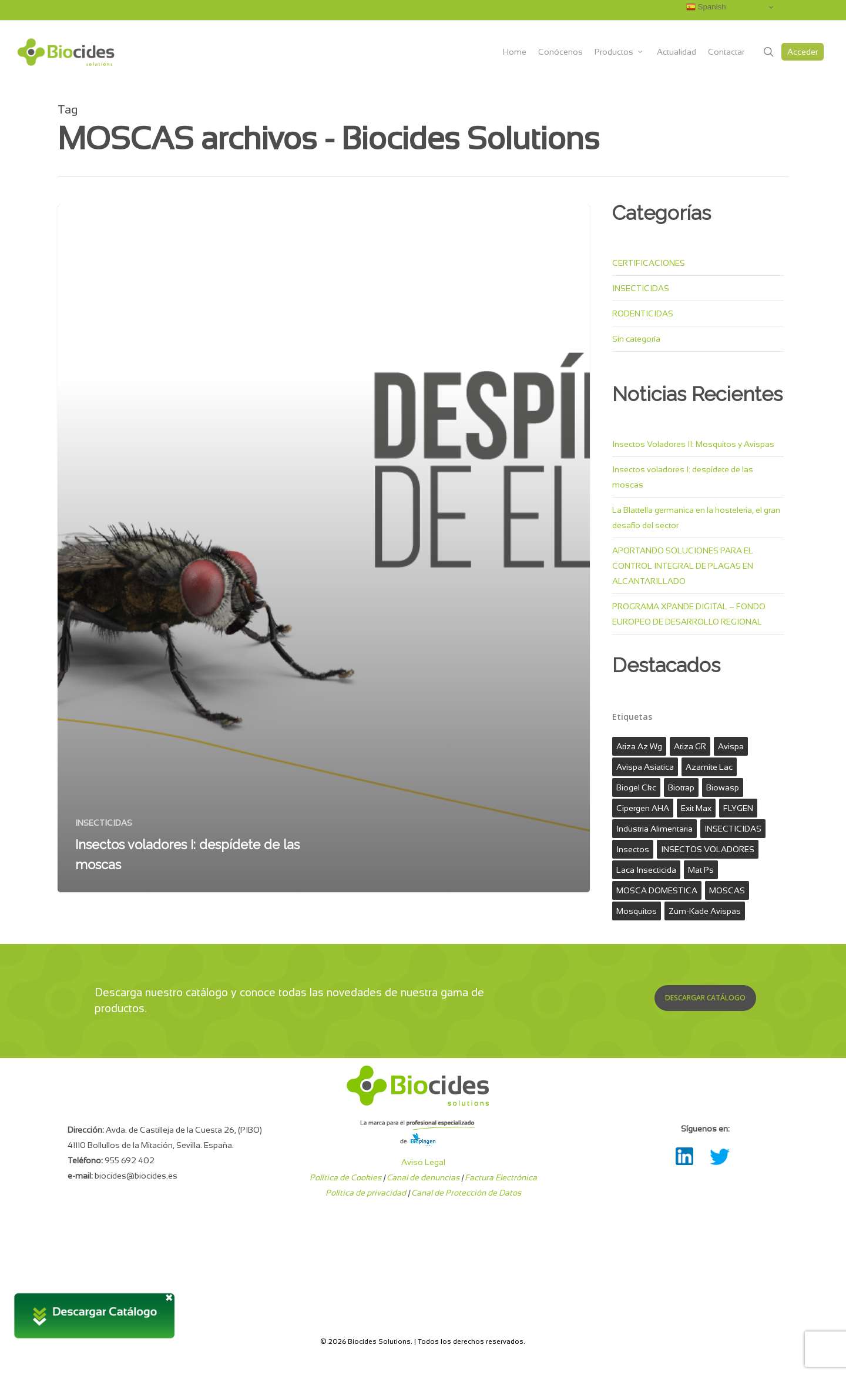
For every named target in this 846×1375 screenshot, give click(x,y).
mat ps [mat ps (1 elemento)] (701, 870)
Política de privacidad (365, 1192)
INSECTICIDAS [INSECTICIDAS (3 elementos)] (732, 828)
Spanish (706, 7)
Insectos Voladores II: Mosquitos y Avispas (693, 444)
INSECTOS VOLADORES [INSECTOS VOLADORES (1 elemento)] (707, 849)
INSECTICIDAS (103, 822)
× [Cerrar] (169, 1296)
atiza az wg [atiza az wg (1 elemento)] (639, 746)
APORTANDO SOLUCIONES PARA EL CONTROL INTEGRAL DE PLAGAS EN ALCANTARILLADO (682, 566)
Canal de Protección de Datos (466, 1192)
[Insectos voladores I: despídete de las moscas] (324, 548)
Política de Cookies (345, 1177)
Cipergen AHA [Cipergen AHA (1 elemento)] (642, 808)
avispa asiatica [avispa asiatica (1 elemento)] (645, 767)
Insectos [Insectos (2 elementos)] (632, 849)
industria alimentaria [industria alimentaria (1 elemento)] (654, 828)
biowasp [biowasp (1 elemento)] (722, 787)
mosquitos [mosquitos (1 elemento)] (636, 911)
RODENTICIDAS (642, 313)
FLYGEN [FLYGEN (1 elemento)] (738, 808)
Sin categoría (636, 338)
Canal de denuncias (423, 1177)
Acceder (802, 51)
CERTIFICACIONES (648, 263)
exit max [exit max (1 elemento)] (696, 808)
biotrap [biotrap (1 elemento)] (681, 787)
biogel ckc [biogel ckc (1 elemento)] (636, 787)
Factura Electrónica (501, 1177)
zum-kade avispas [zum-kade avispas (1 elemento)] (705, 911)
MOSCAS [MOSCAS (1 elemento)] (727, 890)
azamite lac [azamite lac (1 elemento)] (709, 767)
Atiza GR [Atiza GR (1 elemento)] (690, 746)
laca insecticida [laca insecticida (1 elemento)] (646, 870)
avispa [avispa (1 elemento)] (731, 746)
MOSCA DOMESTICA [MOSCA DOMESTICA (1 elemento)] (656, 890)
